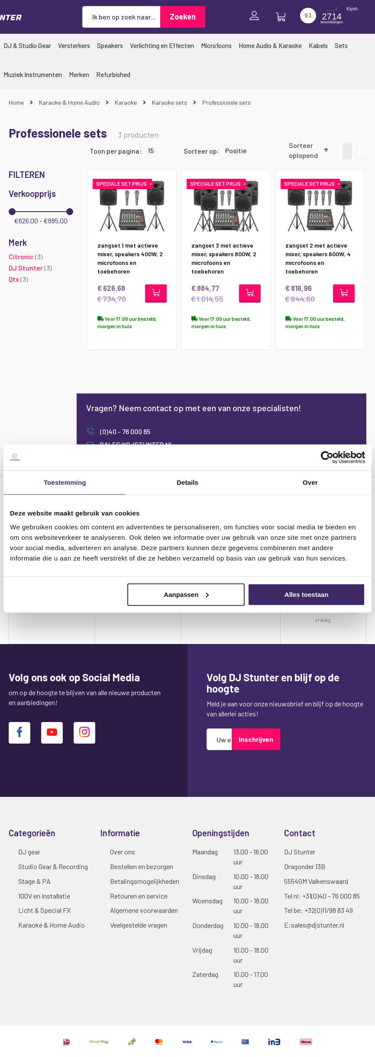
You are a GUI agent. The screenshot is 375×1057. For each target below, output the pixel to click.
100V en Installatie (44, 896)
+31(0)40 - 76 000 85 (331, 896)
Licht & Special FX (44, 910)
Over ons (122, 852)
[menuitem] (27, 45)
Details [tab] (187, 482)
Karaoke (126, 102)
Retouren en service (139, 896)
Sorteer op (200, 150)
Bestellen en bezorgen (141, 866)
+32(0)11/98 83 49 (328, 910)
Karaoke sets (170, 102)
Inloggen (256, 17)
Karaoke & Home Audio (70, 102)
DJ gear (29, 852)
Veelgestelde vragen (138, 925)
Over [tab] (310, 482)
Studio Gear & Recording (53, 866)
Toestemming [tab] (65, 482)
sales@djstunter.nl (317, 925)
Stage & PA (34, 881)
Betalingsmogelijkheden (144, 881)
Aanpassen (186, 594)
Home (17, 102)
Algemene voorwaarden (144, 910)
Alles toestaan (306, 594)
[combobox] (121, 17)
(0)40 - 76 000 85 (124, 432)
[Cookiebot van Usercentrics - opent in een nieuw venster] (327, 457)
